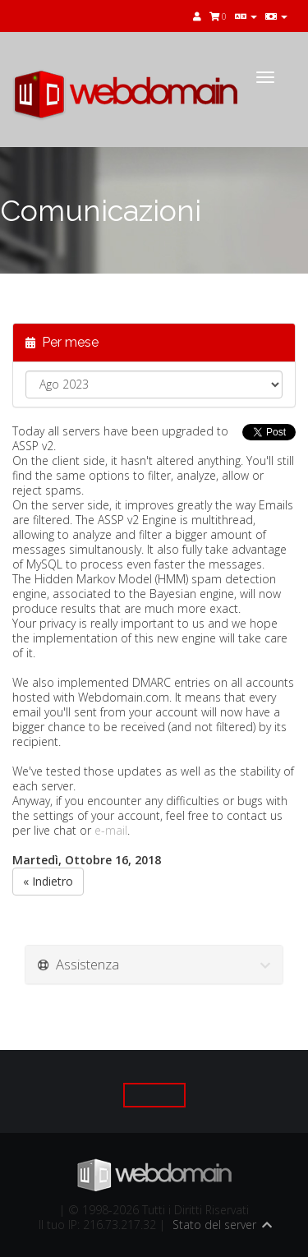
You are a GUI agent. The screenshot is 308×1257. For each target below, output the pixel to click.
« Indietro (48, 881)
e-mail (110, 830)
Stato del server (214, 1224)
